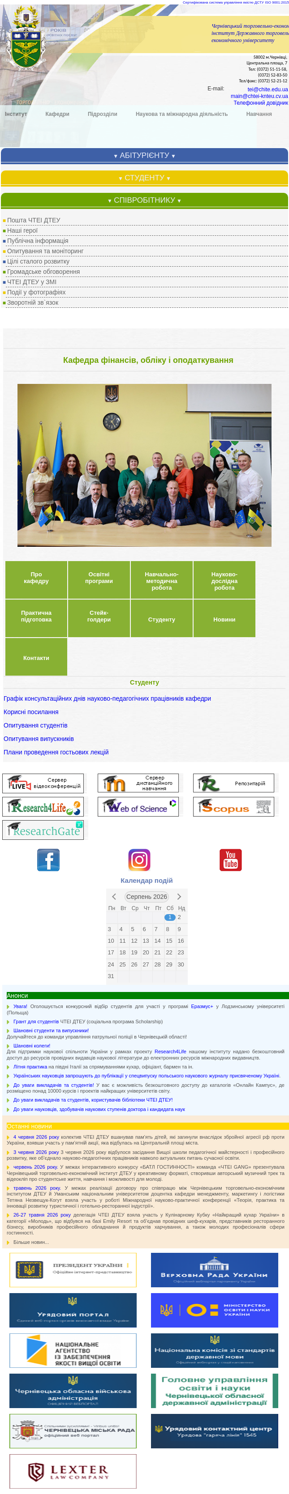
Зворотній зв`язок (32, 6)
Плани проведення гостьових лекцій (56, 456)
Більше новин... (31, 946)
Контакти (36, 362)
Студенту (161, 323)
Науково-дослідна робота (224, 285)
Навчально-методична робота (161, 285)
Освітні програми (99, 282)
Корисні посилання (31, 416)
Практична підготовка (36, 320)
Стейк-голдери (99, 320)
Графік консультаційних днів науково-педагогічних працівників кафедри (107, 402)
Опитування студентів (36, 429)
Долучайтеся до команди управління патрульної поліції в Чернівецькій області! (97, 737)
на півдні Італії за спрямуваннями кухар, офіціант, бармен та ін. (103, 771)
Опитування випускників (39, 443)
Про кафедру (36, 282)
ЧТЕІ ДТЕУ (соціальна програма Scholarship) (88, 725)
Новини (224, 323)
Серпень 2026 (146, 600)
